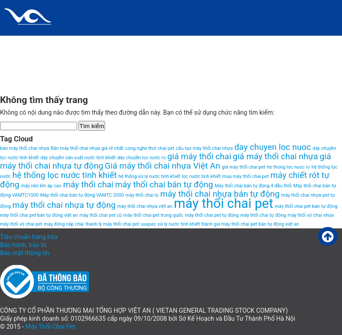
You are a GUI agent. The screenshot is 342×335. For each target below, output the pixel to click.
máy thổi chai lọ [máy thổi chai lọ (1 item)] (142, 195)
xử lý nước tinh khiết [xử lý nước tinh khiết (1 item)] (179, 224)
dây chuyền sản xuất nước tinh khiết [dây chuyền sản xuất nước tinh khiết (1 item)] (78, 158)
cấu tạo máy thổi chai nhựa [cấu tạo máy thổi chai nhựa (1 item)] (204, 148)
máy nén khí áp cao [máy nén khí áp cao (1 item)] (41, 186)
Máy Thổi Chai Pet (50, 326)
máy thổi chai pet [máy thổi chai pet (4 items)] (223, 203)
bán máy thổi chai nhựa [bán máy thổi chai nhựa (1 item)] (24, 148)
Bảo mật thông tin (24, 252)
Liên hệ (210, 42)
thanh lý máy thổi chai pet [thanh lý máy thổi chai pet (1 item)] (112, 224)
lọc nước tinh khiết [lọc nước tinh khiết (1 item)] (201, 176)
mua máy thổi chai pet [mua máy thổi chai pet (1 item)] (245, 176)
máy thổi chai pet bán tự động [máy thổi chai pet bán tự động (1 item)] (306, 206)
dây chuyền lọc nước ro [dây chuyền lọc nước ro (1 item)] (141, 158)
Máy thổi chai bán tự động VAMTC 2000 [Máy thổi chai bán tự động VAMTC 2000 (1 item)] (82, 195)
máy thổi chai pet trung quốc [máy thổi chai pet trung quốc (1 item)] (153, 215)
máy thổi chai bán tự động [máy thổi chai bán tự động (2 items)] (164, 184)
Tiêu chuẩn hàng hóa (29, 236)
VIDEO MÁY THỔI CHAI (36, 78)
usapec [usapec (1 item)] (148, 224)
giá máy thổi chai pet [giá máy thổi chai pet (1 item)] (243, 167)
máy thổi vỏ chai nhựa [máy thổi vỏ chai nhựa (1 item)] (311, 215)
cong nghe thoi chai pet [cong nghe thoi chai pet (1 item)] (149, 148)
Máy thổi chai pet (260, 42)
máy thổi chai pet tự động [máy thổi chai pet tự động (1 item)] (212, 215)
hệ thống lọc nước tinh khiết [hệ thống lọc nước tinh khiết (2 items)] (64, 175)
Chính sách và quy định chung (53, 42)
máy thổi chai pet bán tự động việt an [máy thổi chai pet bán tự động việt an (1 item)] (39, 215)
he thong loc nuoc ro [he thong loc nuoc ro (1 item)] (288, 167)
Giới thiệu (129, 42)
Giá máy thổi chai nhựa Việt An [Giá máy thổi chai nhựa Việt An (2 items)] (162, 166)
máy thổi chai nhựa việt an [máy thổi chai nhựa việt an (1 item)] (144, 206)
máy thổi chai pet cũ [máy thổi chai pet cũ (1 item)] (100, 215)
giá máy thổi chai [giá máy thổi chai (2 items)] (199, 156)
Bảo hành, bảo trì (23, 244)
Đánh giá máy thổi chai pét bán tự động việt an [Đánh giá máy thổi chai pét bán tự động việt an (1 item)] (250, 224)
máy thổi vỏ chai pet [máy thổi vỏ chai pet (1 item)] (21, 224)
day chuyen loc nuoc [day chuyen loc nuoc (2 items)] (272, 147)
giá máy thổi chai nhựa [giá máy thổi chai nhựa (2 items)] (275, 156)
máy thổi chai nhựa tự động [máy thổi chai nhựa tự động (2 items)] (64, 205)
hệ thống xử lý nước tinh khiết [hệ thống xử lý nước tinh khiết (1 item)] (149, 176)
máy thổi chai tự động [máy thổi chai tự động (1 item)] (263, 215)
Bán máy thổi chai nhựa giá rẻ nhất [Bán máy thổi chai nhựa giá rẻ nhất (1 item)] (87, 148)
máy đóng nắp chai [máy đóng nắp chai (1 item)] (64, 224)
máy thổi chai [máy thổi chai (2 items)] (88, 184)
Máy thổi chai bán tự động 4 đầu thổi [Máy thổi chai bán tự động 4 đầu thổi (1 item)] (253, 186)
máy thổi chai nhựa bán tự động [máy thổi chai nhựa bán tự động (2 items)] (220, 194)
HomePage (171, 42)
